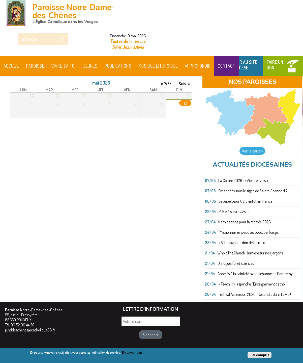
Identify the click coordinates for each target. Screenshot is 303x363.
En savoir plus (132, 354)
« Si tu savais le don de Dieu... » (242, 242)
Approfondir (198, 66)
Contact (226, 66)
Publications (118, 66)
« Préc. (166, 83)
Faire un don (275, 64)
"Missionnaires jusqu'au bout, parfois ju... (249, 232)
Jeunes (90, 66)
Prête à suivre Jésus (234, 211)
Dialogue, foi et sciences (236, 263)
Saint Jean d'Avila (128, 47)
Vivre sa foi (63, 66)
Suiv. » (184, 83)
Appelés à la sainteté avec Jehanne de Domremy (255, 273)
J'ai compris (259, 356)
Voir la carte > (252, 150)
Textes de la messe (128, 41)
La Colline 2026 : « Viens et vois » (243, 180)
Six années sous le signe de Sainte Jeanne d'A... (254, 190)
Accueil (11, 66)
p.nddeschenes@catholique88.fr (30, 329)
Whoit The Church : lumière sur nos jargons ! (251, 252)
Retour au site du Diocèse (242, 64)
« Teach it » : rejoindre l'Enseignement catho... (253, 284)
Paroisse (35, 66)
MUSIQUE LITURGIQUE (158, 66)
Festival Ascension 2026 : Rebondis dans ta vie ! (255, 294)
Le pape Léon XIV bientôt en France (245, 201)
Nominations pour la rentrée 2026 (244, 221)
